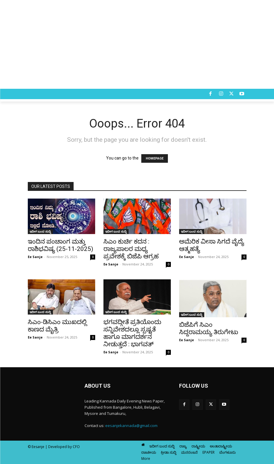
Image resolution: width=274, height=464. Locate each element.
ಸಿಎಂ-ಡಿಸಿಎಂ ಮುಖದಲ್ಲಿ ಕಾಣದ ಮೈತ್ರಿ (57, 325)
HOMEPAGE (154, 158)
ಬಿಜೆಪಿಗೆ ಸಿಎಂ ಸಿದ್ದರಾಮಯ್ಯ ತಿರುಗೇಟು (208, 328)
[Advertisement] (137, 44)
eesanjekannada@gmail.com (131, 425)
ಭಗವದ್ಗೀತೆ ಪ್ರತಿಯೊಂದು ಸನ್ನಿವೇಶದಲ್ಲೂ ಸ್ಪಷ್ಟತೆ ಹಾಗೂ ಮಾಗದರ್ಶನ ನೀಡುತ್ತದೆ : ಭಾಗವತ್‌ (132, 333)
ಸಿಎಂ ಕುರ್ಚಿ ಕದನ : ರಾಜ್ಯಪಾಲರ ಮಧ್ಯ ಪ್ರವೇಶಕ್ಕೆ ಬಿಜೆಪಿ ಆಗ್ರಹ (131, 249)
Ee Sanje (35, 256)
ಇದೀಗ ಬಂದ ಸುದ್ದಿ (40, 231)
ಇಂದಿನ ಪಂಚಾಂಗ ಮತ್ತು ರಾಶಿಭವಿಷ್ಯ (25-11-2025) (60, 245)
